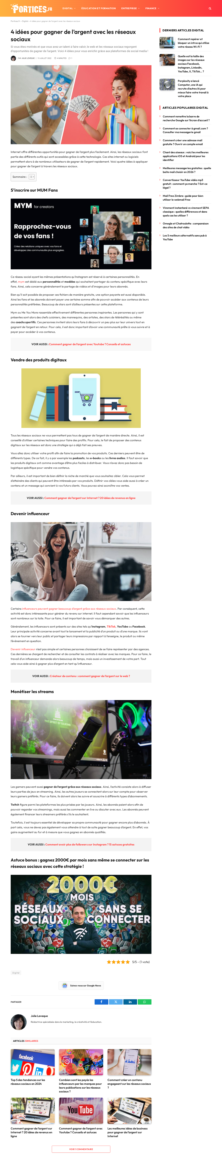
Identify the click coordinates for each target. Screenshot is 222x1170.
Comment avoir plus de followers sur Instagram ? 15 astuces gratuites (89, 844)
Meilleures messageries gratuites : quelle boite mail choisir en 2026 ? (187, 170)
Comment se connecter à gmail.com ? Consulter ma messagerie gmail (185, 130)
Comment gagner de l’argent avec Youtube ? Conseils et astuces (90, 344)
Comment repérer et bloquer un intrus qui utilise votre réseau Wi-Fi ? (193, 42)
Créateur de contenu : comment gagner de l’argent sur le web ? (90, 676)
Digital (68, 8)
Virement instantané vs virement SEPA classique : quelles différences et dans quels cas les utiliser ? (186, 211)
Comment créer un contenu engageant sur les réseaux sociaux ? (129, 1083)
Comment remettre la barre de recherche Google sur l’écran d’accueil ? (186, 118)
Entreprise (129, 8)
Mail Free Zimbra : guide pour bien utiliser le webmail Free (183, 197)
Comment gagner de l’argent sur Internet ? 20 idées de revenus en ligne (89, 498)
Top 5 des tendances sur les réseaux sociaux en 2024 (28, 1081)
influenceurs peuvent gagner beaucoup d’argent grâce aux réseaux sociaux (69, 608)
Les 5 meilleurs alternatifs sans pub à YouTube (185, 237)
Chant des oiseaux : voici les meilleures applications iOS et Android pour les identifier (185, 156)
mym (21, 281)
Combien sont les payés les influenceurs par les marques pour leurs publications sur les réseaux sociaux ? (80, 1085)
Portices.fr (15, 21)
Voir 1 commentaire (81, 1149)
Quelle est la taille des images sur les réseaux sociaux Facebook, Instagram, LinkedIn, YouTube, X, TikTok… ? (191, 64)
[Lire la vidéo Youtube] (84, 914)
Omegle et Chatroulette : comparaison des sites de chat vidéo (186, 225)
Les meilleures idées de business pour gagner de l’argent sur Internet (127, 1132)
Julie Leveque (28, 58)
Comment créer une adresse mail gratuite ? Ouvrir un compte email (183, 142)
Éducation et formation (98, 8)
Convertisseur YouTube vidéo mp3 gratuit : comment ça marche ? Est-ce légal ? (185, 183)
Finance (150, 8)
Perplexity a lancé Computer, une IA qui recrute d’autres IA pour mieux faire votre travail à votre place (193, 88)
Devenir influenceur (23, 649)
